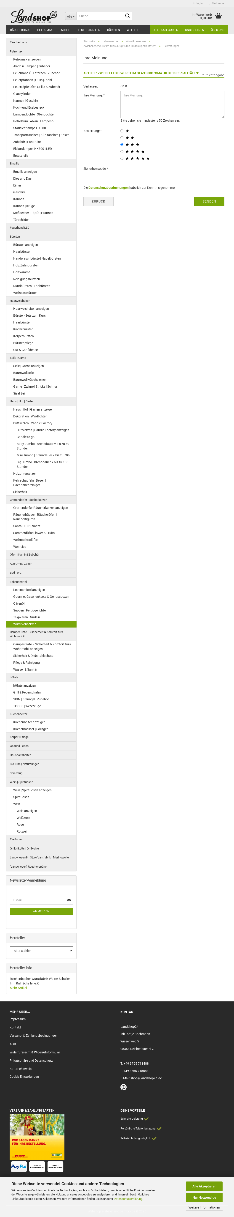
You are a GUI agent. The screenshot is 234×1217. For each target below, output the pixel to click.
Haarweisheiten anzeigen (31, 308)
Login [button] (198, 3)
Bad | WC (15, 572)
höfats (14, 677)
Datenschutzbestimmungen (108, 187)
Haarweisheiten (20, 300)
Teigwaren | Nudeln (26, 617)
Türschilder (21, 220)
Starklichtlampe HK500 (29, 128)
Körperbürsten (23, 336)
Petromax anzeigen (27, 59)
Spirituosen (21, 797)
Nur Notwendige (204, 1197)
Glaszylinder (22, 94)
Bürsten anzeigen (25, 245)
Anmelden (41, 911)
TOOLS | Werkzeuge (27, 706)
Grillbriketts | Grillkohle (24, 848)
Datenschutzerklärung (128, 1199)
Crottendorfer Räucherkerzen (28, 500)
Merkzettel (217, 3)
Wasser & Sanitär (25, 669)
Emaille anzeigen (25, 171)
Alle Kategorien (166, 30)
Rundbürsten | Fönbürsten (31, 286)
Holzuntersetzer (24, 473)
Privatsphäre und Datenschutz (31, 1060)
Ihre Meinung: (93, 95)
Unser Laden (194, 30)
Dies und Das (22, 178)
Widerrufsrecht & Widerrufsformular (35, 1052)
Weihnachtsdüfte (25, 540)
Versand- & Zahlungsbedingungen (34, 1035)
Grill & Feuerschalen (27, 692)
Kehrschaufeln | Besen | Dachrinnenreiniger (29, 483)
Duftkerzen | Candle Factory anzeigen (43, 430)
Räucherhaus (20, 30)
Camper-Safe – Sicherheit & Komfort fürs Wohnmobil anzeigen (42, 646)
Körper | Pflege (19, 737)
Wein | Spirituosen (21, 782)
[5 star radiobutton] (121, 158)
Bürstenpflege (23, 343)
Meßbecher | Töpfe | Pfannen (33, 213)
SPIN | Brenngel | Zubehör (31, 699)
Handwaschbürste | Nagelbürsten (37, 258)
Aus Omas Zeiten (21, 563)
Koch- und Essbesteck (28, 107)
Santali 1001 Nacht (26, 526)
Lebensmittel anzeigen (29, 590)
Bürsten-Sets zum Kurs (29, 315)
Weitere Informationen (204, 1207)
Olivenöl (18, 603)
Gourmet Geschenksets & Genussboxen (41, 596)
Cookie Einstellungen (24, 1076)
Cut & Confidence (25, 350)
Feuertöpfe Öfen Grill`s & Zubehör (36, 87)
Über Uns (217, 30)
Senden (209, 201)
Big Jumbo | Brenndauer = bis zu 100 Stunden (42, 464)
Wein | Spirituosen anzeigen (32, 790)
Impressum (18, 1019)
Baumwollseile (23, 373)
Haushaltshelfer (20, 755)
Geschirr (19, 192)
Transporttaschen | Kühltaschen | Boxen (41, 135)
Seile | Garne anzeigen (28, 366)
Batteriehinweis (21, 1069)
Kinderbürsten (23, 329)
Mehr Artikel (18, 988)
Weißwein (23, 818)
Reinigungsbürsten (26, 279)
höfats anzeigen (24, 685)
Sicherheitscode (94, 168)
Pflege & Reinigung (26, 662)
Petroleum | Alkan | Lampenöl (33, 121)
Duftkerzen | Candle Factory (32, 423)
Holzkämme (21, 272)
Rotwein (22, 831)
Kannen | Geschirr (25, 100)
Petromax (45, 30)
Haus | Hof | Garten (22, 401)
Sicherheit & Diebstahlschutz (33, 656)
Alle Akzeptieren (204, 1186)
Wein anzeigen (27, 811)
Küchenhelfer (18, 714)
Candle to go (26, 437)
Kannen (18, 199)
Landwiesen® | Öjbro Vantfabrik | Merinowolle (39, 857)
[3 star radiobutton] (121, 144)
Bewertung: (91, 131)
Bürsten (113, 30)
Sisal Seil (19, 393)
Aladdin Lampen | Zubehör (31, 66)
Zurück (98, 201)
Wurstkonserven (24, 624)
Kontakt (15, 1027)
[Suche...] (70, 16)
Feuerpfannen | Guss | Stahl (32, 80)
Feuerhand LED (89, 30)
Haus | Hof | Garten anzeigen (33, 409)
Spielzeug (16, 773)
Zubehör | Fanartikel (27, 142)
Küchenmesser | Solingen (30, 729)
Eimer (17, 185)
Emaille (65, 30)
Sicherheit (20, 492)
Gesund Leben (19, 746)
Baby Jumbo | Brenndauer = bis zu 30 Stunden (43, 446)
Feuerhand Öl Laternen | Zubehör (36, 73)
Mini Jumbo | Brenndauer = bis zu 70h (43, 455)
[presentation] (155, 173)
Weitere (133, 30)
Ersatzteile (20, 155)
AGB (13, 1044)
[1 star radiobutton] (121, 130)
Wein (16, 804)
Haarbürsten (22, 251)
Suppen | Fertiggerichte (29, 610)
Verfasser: (90, 86)
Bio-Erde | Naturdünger (24, 764)
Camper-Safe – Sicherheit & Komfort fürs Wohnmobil (36, 634)
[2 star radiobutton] (121, 137)
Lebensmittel (18, 582)
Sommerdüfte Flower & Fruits (34, 533)
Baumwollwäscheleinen (30, 379)
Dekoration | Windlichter (30, 416)
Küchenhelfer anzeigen (29, 722)
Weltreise (19, 546)
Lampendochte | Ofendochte (33, 114)
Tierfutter (16, 839)
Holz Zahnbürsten (26, 265)
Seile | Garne (18, 357)
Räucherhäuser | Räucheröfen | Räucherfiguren (35, 517)
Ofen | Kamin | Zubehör (24, 554)
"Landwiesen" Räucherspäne (28, 866)
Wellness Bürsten (25, 293)
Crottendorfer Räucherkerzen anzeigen (40, 508)
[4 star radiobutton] (121, 151)
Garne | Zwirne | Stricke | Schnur (35, 386)
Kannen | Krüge (24, 206)
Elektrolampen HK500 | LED (32, 149)
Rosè (20, 824)
